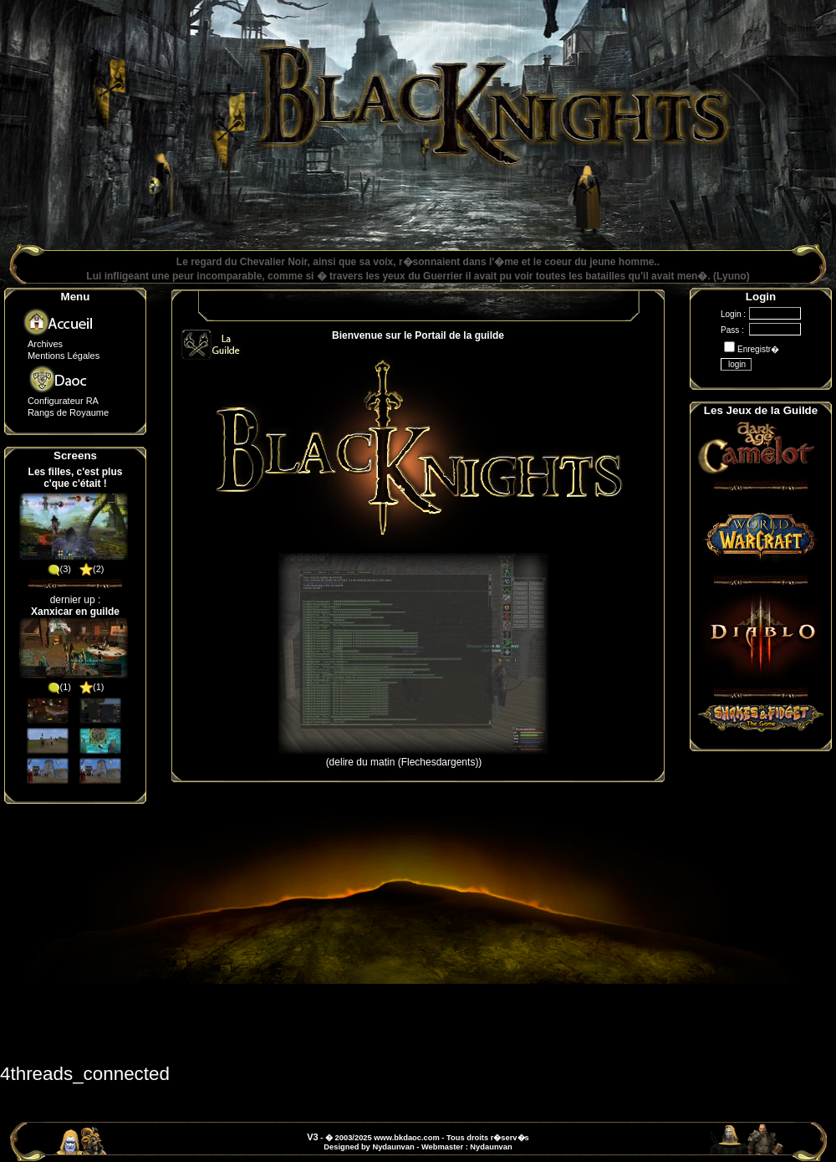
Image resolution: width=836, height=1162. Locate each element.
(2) (91, 569)
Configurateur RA (63, 401)
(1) (59, 687)
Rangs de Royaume (68, 412)
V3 (312, 1137)
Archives (45, 344)
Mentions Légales (63, 356)
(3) (59, 569)
